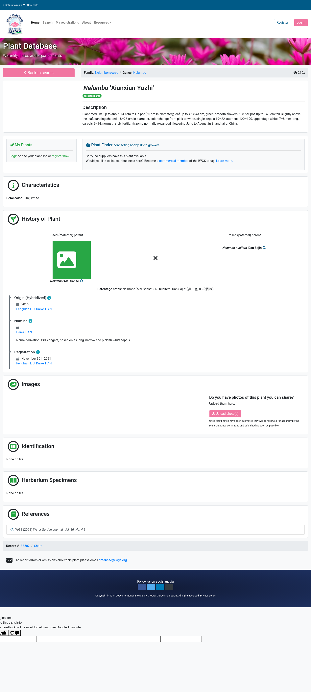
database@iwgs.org (113, 560)
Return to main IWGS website (20, 5)
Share (38, 546)
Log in (301, 22)
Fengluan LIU (26, 309)
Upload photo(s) (225, 414)
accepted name (92, 96)
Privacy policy (208, 595)
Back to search (39, 72)
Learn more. (224, 161)
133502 (24, 546)
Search (48, 22)
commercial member (174, 161)
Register (282, 22)
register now (60, 156)
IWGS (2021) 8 (48, 529)
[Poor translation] (14, 633)
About (86, 22)
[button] (142, 587)
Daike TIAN (44, 309)
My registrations (67, 22)
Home (35, 22)
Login (13, 156)
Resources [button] (101, 22)
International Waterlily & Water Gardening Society (149, 595)
